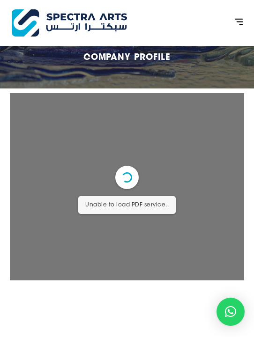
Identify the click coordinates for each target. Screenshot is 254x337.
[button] (239, 23)
